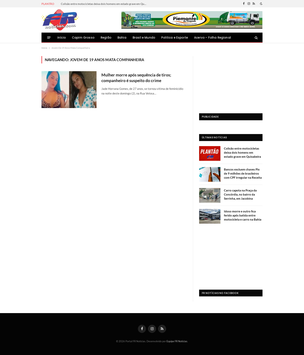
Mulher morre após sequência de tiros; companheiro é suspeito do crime (136, 77)
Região (106, 38)
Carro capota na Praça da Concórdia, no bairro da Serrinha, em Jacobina (240, 194)
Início (61, 38)
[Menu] (49, 37)
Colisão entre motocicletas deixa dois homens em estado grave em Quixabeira (104, 3)
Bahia (121, 38)
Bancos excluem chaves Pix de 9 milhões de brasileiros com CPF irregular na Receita (243, 173)
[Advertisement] (231, 80)
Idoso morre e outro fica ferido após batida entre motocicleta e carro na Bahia (242, 215)
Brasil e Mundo (144, 38)
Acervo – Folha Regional (212, 38)
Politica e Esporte (174, 38)
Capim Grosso (83, 38)
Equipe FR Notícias (177, 341)
